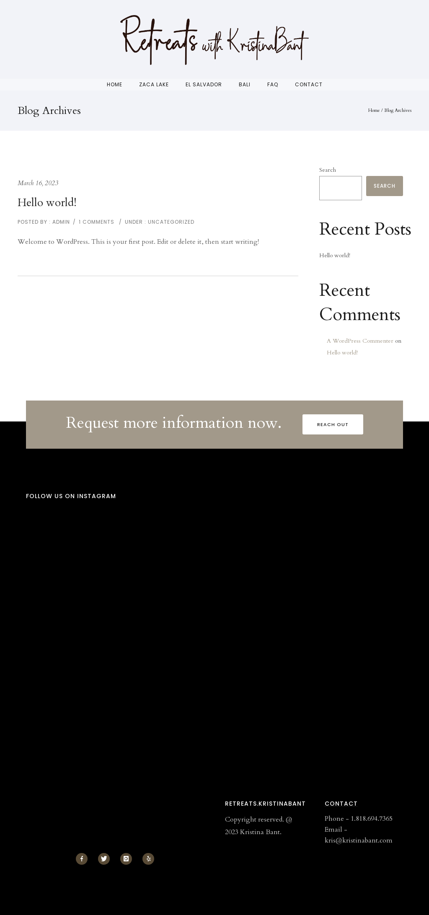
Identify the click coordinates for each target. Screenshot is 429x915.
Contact (309, 84)
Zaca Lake (154, 84)
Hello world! (47, 202)
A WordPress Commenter (360, 341)
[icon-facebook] (84, 859)
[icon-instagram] (128, 859)
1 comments (96, 221)
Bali (245, 84)
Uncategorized (170, 221)
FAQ (272, 84)
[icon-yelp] (148, 859)
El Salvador (204, 84)
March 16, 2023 (38, 183)
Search (327, 170)
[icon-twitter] (106, 859)
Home (114, 84)
